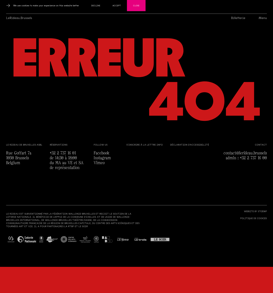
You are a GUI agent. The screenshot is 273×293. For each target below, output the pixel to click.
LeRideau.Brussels (19, 18)
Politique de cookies (253, 218)
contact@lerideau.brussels (245, 153)
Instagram (102, 158)
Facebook (101, 153)
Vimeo (99, 163)
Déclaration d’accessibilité (189, 144)
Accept (116, 5)
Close (136, 5)
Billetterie (238, 18)
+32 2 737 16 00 (253, 158)
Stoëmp (262, 211)
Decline (95, 5)
